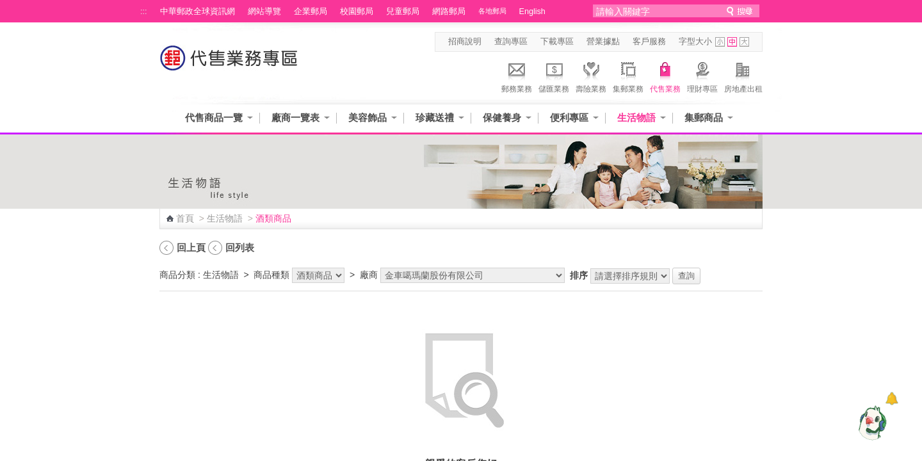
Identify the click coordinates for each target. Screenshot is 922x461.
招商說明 (464, 41)
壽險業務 (591, 75)
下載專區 (557, 41)
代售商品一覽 (214, 117)
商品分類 (177, 275)
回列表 (239, 247)
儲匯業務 (553, 75)
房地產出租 (743, 75)
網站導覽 (264, 11)
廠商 (369, 275)
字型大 (744, 42)
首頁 (185, 218)
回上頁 (191, 247)
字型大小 (695, 41)
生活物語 (636, 117)
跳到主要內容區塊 (6, 6)
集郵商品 (703, 117)
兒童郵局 (402, 11)
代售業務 (665, 75)
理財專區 (702, 75)
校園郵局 (356, 11)
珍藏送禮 (435, 117)
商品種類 (271, 275)
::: (143, 11)
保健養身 (502, 117)
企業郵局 (310, 11)
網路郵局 (448, 11)
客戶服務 (649, 41)
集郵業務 (628, 75)
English (532, 11)
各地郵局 (492, 11)
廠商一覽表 (295, 117)
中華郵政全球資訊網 (197, 11)
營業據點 (603, 41)
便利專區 (569, 117)
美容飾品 (367, 117)
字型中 (732, 42)
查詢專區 (511, 41)
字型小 (720, 42)
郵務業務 (516, 75)
